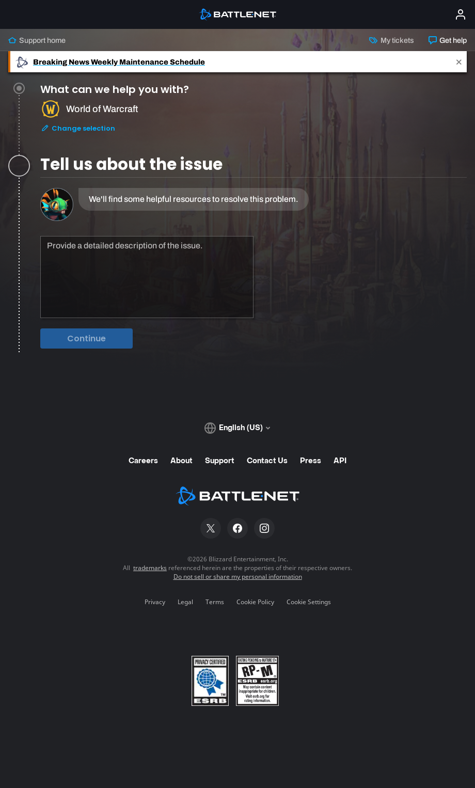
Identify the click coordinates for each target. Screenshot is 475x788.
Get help (448, 40)
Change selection (78, 132)
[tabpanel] (253, 271)
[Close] (459, 61)
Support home (37, 40)
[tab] (253, 124)
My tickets (391, 40)
